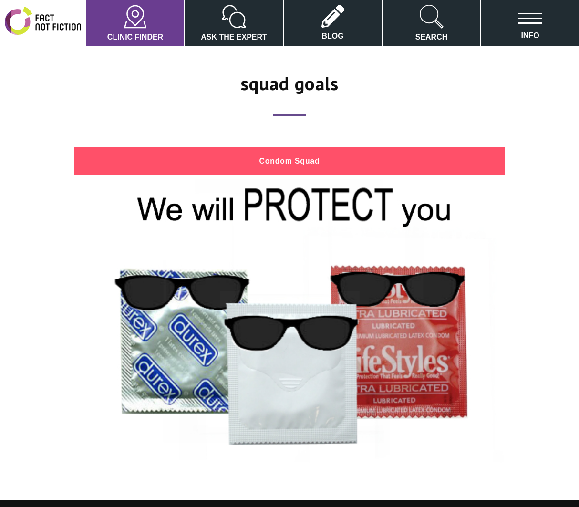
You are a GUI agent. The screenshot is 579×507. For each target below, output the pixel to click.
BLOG (332, 22)
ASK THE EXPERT (234, 23)
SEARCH (431, 23)
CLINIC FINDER (135, 23)
